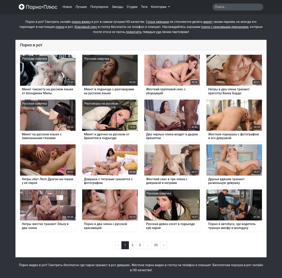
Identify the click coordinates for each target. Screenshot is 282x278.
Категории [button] (159, 7)
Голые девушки (157, 22)
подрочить (134, 32)
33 (156, 245)
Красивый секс (86, 27)
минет (208, 22)
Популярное (99, 7)
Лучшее (81, 7)
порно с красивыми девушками (225, 27)
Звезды (117, 7)
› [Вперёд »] (163, 245)
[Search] (237, 7)
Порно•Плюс (38, 7)
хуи (158, 32)
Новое (67, 7)
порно (60, 27)
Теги (144, 7)
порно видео (81, 22)
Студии (132, 7)
